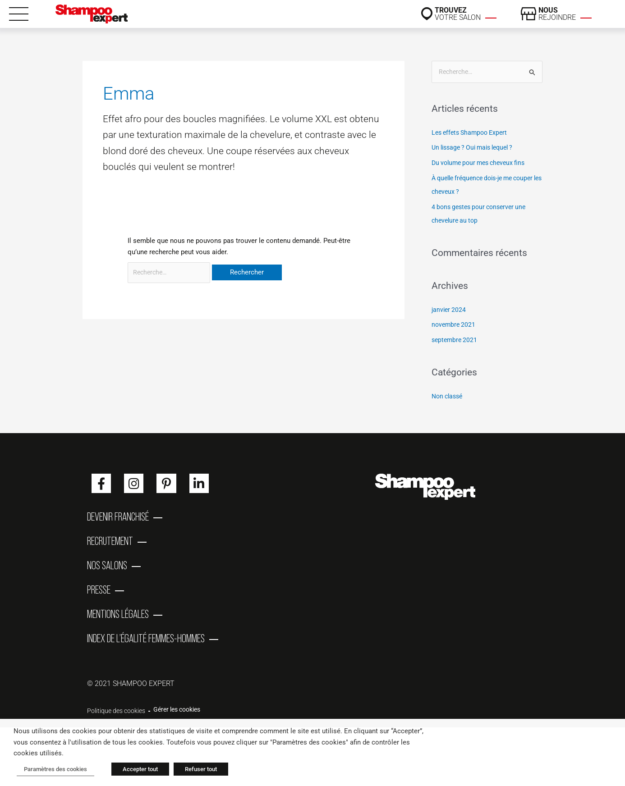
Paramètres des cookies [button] (52, 770)
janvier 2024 (450, 310)
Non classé (449, 397)
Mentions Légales (118, 627)
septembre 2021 (456, 341)
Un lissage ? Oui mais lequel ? (477, 148)
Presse (98, 600)
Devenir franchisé (118, 518)
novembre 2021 (455, 325)
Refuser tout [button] (194, 770)
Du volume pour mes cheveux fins (482, 164)
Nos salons (107, 573)
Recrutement (110, 545)
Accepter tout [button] (133, 770)
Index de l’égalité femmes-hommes (146, 654)
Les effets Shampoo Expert (472, 133)
